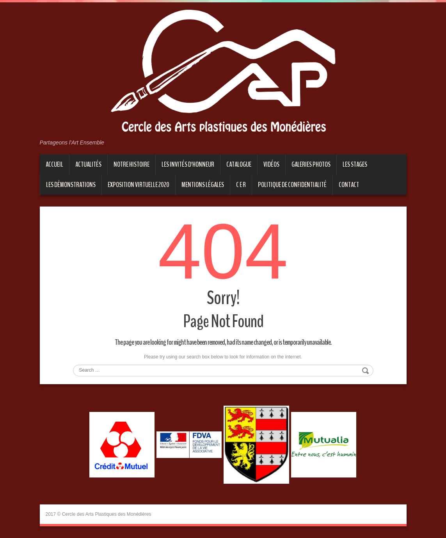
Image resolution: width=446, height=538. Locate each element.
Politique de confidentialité (292, 184)
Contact (349, 184)
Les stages (355, 164)
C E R (241, 184)
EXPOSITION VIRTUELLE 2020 (138, 184)
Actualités (88, 164)
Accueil (54, 164)
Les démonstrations (71, 184)
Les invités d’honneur (188, 164)
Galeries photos (311, 164)
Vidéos (271, 164)
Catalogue (238, 164)
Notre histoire (131, 164)
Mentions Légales (202, 184)
